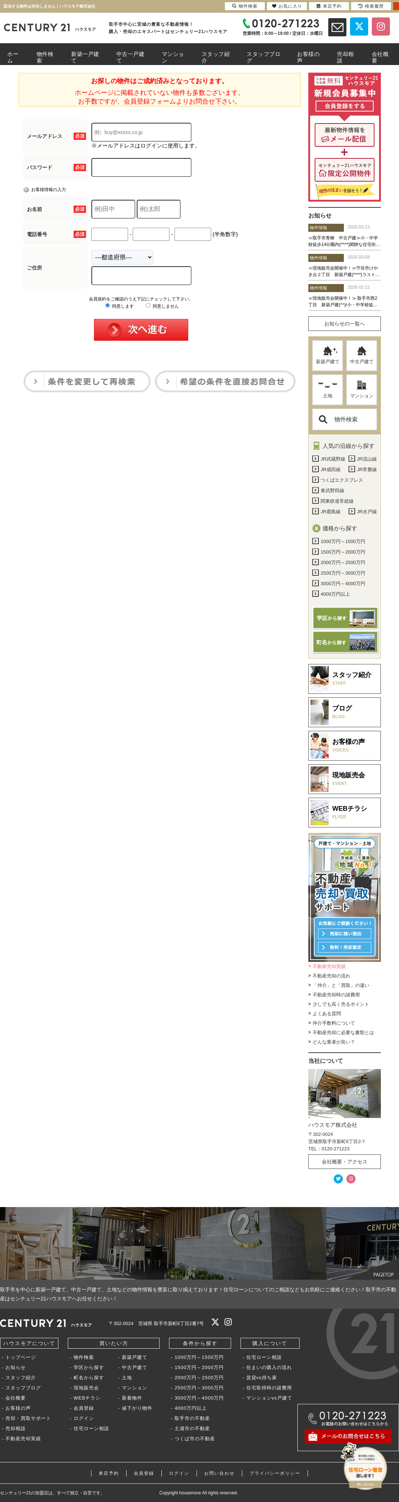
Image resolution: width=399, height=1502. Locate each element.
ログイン (84, 1418)
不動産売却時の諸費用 (336, 994)
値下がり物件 (137, 1408)
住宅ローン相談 (91, 1428)
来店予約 (109, 1473)
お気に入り (287, 6)
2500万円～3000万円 (199, 1387)
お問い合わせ (219, 1473)
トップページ (20, 1357)
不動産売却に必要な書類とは (343, 1032)
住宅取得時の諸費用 (269, 1387)
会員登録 (84, 1408)
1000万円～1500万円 (199, 1357)
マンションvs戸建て (269, 1398)
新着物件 (132, 1398)
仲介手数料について (334, 1023)
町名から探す (89, 1377)
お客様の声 (18, 1408)
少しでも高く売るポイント (341, 1004)
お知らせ (15, 1367)
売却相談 (15, 1428)
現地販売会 (86, 1387)
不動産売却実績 (329, 966)
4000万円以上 (190, 1408)
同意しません (162, 306)
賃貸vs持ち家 (261, 1377)
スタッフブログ (23, 1387)
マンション (362, 389)
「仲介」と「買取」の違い (341, 985)
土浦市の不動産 (192, 1428)
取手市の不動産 (192, 1418)
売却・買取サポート (28, 1418)
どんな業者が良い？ (334, 1042)
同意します (119, 306)
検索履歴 (371, 6)
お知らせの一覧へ (344, 324)
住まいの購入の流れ (269, 1367)
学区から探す (89, 1367)
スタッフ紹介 (20, 1377)
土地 (328, 389)
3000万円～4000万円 (199, 1398)
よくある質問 (327, 1013)
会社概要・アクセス (344, 1162)
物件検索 (338, 419)
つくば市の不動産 (194, 1438)
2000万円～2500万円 (199, 1377)
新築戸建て (328, 355)
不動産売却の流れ (331, 976)
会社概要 (15, 1398)
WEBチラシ (87, 1398)
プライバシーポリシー (275, 1473)
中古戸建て (362, 355)
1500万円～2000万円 (199, 1367)
